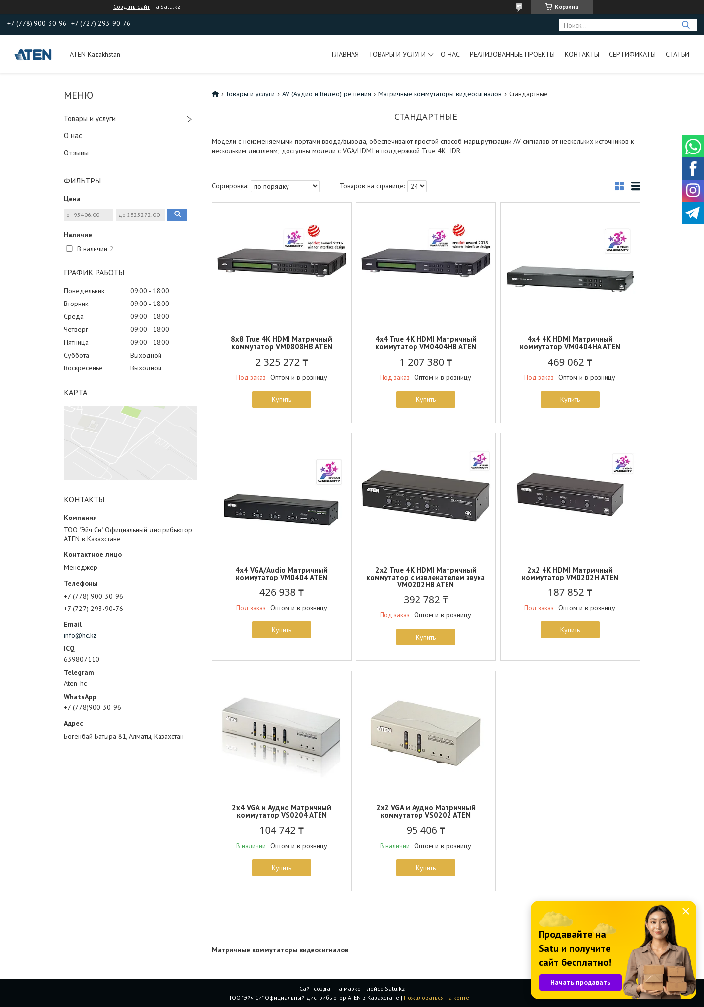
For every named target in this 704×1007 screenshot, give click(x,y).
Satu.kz (395, 988)
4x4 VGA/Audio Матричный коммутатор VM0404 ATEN (281, 573)
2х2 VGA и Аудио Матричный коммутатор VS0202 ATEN (426, 811)
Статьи (677, 54)
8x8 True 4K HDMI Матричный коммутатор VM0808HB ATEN (281, 343)
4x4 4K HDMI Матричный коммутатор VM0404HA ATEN (570, 343)
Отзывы (76, 152)
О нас (450, 54)
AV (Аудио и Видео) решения (326, 94)
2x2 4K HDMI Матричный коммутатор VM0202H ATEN (570, 573)
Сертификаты (632, 54)
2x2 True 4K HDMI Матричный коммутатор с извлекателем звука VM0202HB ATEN (425, 577)
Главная (345, 54)
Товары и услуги (397, 54)
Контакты (582, 54)
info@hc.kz (80, 635)
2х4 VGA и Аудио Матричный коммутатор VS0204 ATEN (281, 811)
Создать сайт (131, 6)
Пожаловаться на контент (439, 997)
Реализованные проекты (512, 54)
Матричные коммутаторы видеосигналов (440, 94)
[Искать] (685, 25)
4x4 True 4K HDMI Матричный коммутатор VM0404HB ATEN (426, 343)
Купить (281, 399)
